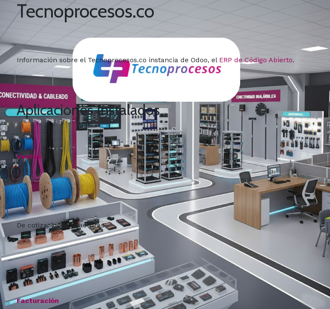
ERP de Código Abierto (256, 60)
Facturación (38, 301)
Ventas (29, 156)
